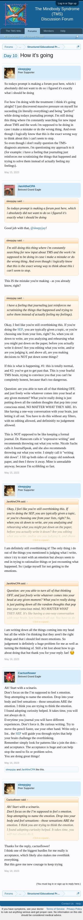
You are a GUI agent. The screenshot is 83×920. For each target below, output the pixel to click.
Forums (32, 31)
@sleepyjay (38, 228)
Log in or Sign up (67, 3)
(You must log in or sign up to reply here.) (58, 883)
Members (49, 31)
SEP (20, 329)
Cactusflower (27, 673)
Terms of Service (55, 909)
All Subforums (11, 36)
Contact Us (67, 903)
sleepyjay (24, 69)
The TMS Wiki (13, 31)
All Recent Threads (33, 36)
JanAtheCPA (26, 186)
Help (63, 31)
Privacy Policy (74, 909)
